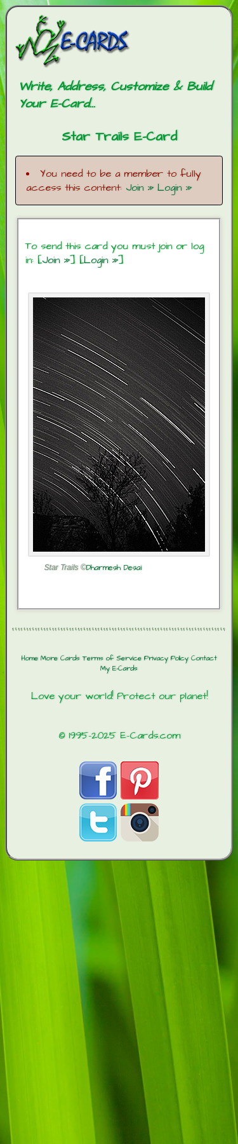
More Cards (60, 658)
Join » (140, 187)
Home (29, 658)
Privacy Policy (166, 658)
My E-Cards (119, 669)
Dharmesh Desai (114, 567)
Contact (204, 658)
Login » (174, 187)
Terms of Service (112, 658)
